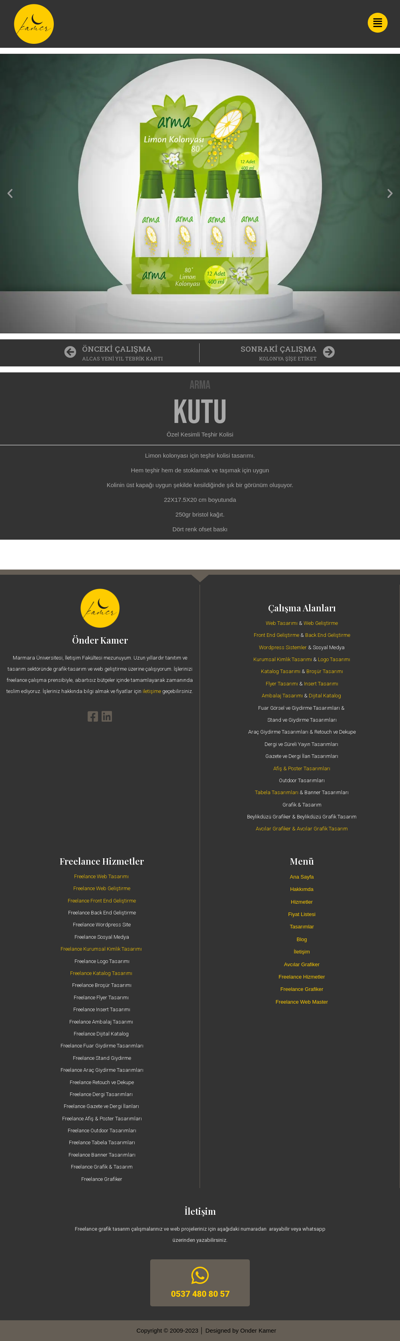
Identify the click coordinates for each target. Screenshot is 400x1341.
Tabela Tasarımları (276, 792)
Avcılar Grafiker (302, 964)
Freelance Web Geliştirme (101, 888)
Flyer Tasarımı (282, 684)
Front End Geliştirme (276, 635)
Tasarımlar (302, 927)
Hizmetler (302, 902)
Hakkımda (302, 889)
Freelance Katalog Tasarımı (101, 973)
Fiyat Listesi (302, 914)
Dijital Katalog (325, 696)
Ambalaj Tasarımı (282, 696)
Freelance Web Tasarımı (101, 876)
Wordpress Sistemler (283, 647)
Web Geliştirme (321, 623)
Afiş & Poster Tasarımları (301, 768)
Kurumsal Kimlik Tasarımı (282, 659)
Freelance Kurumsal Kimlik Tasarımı (101, 949)
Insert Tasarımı (321, 684)
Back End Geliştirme (327, 635)
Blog (301, 939)
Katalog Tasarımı (280, 671)
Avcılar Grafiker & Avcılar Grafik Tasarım (302, 829)
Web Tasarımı (282, 623)
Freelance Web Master (302, 1002)
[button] (10, 194)
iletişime (152, 691)
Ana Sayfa (302, 877)
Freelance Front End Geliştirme (102, 901)
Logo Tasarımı (334, 659)
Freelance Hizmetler (301, 977)
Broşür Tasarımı (324, 671)
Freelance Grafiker (302, 989)
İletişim (302, 952)
